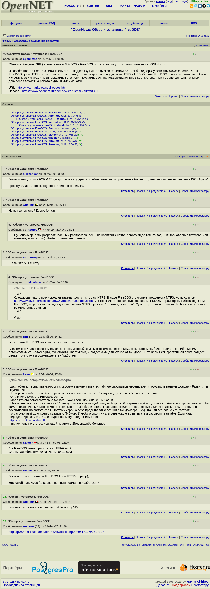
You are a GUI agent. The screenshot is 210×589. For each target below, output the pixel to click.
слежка (164, 23)
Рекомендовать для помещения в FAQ (140, 545)
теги (164, 5)
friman (52, 137)
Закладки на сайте (16, 581)
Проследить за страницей (21, 585)
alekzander (55, 112)
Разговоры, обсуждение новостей (35, 40)
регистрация (180, 1)
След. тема (203, 545)
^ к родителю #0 (157, 191)
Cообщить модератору (195, 96)
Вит (50, 128)
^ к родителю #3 (157, 322)
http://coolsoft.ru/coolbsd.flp (27, 420)
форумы (16, 23)
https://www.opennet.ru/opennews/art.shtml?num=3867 (60, 91)
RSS (194, 23)
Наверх (174, 191)
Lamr (51, 131)
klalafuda (63, 125)
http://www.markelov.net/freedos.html (41, 87)
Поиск (155, 5)
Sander (53, 134)
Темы (181, 545)
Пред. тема (191, 545)
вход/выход (134, 23)
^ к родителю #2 (157, 243)
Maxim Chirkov (198, 581)
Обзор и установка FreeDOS (29, 112)
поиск (76, 23)
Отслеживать (201, 45)
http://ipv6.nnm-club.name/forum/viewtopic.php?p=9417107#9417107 (56, 532)
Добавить (163, 585)
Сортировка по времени (188, 156)
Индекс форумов (168, 545)
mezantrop (55, 122)
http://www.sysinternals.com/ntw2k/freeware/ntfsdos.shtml (53, 301)
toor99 (61, 118)
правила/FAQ (46, 23)
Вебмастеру (200, 585)
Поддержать (181, 585)
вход (169, 1)
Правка (173, 96)
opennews (30, 59)
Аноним (53, 115)
